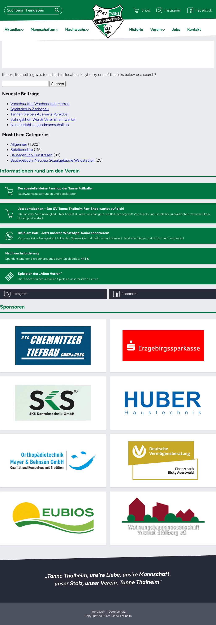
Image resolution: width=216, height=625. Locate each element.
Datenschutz (117, 611)
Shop (141, 10)
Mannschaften (43, 29)
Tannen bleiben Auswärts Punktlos (39, 114)
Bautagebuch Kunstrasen (31, 155)
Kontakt (194, 29)
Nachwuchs (75, 29)
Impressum (98, 611)
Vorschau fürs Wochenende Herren (39, 103)
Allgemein (18, 144)
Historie (136, 29)
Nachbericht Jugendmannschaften (39, 124)
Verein (156, 29)
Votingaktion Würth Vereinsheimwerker (43, 119)
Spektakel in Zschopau (29, 109)
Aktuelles (13, 29)
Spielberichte (21, 149)
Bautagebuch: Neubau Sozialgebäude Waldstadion (52, 160)
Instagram (168, 10)
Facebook (199, 10)
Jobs (176, 29)
